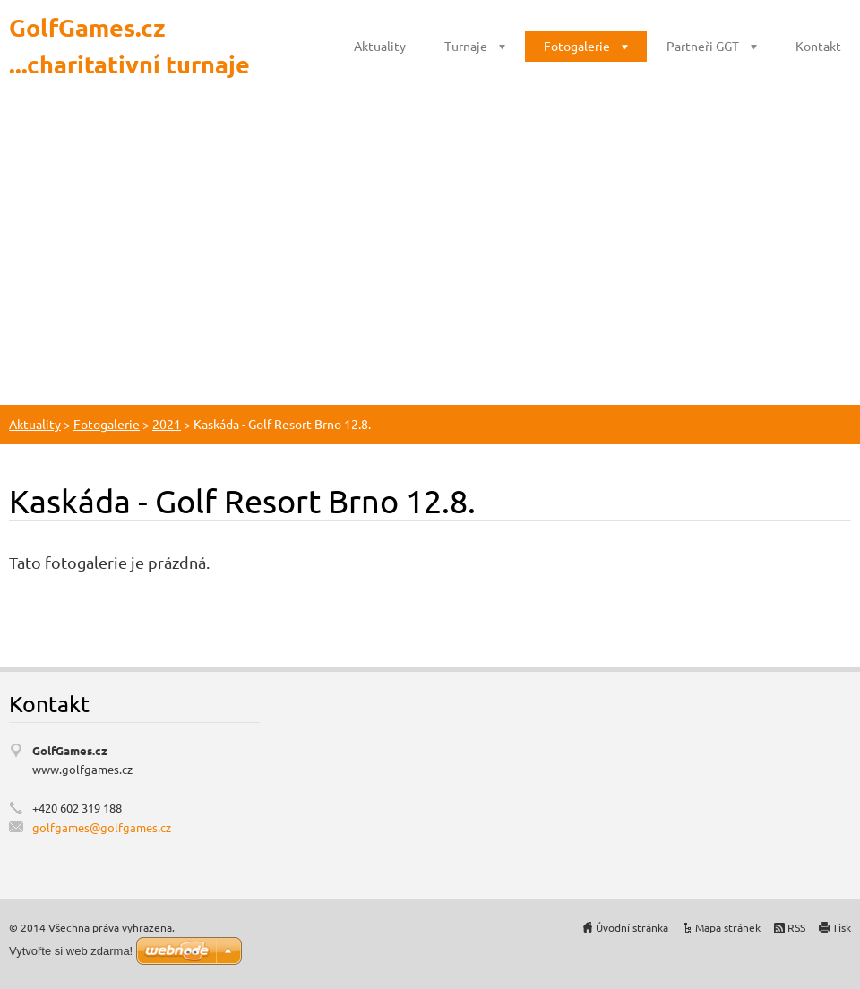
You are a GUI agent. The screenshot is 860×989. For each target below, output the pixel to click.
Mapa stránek (728, 927)
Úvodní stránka (632, 927)
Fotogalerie (577, 46)
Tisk (841, 927)
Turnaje (465, 46)
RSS (796, 927)
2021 (166, 424)
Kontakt (818, 46)
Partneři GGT (702, 46)
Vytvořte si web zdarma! (71, 951)
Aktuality (380, 46)
